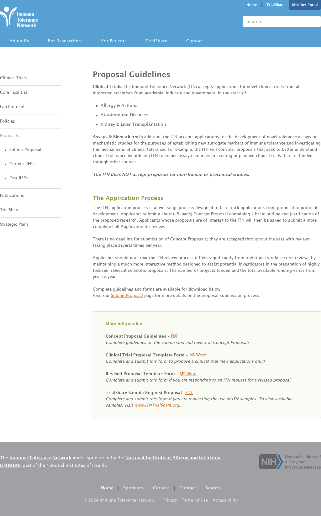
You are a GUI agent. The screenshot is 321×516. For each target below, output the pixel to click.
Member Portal (305, 5)
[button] (19, 41)
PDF (174, 336)
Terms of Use (195, 500)
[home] (19, 16)
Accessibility (225, 500)
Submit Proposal (25, 150)
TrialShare (275, 5)
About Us (19, 41)
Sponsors (133, 488)
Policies (7, 121)
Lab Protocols (13, 107)
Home (251, 5)
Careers (161, 488)
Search (213, 488)
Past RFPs (18, 178)
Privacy (170, 500)
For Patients (114, 41)
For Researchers (65, 41)
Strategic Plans (14, 224)
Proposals (9, 136)
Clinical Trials (13, 78)
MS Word (197, 355)
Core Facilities (14, 92)
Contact (194, 41)
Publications (12, 195)
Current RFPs (21, 164)
